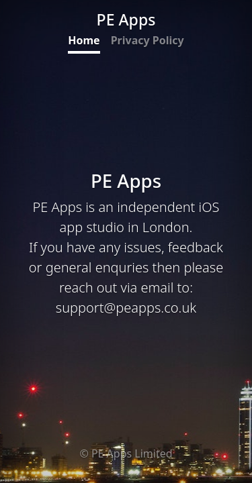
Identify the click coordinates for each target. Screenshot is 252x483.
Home (83, 40)
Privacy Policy (147, 40)
